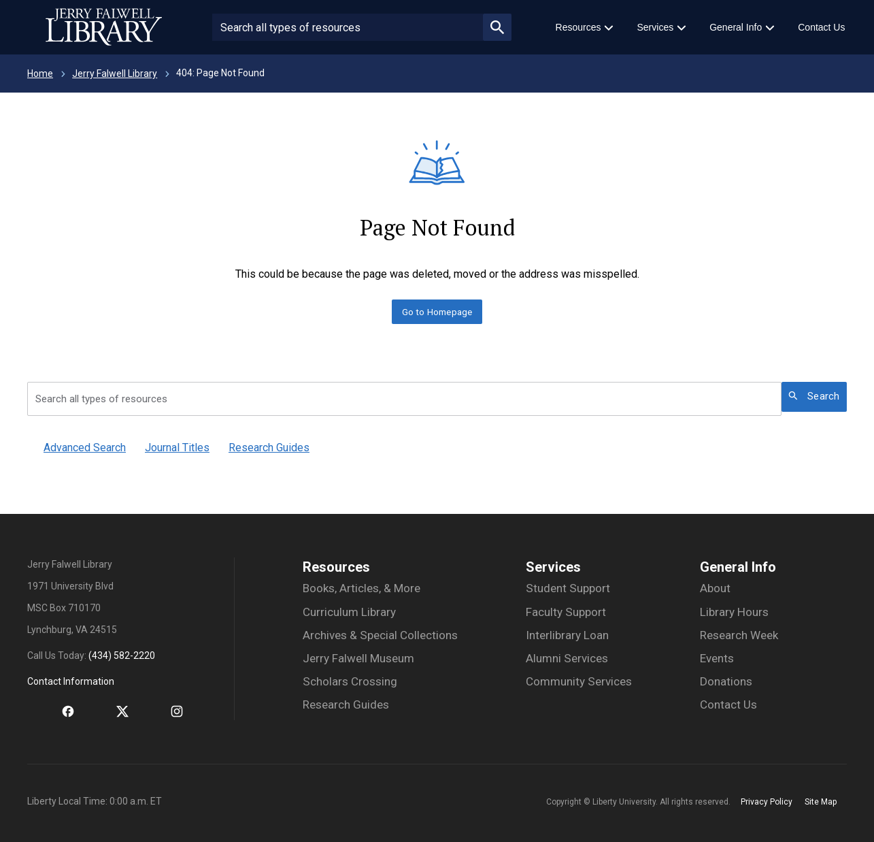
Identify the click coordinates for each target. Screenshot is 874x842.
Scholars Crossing (350, 681)
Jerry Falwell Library (114, 73)
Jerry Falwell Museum (358, 658)
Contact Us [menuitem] (821, 27)
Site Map (821, 802)
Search (814, 396)
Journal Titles (177, 447)
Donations (726, 681)
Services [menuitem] (655, 27)
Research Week (739, 635)
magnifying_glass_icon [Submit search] (497, 27)
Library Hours (734, 612)
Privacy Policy (766, 802)
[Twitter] (109, 712)
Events (717, 658)
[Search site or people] (347, 27)
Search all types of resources (101, 398)
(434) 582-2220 (121, 655)
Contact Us (728, 704)
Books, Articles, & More (361, 588)
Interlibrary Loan (567, 635)
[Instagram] (163, 712)
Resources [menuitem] (578, 27)
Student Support (568, 588)
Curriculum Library (349, 612)
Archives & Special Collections (380, 635)
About (715, 588)
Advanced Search (85, 447)
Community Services (579, 681)
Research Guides (269, 447)
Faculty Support (566, 612)
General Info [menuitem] (735, 27)
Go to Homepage (437, 311)
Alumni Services (567, 658)
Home (40, 73)
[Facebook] (54, 712)
